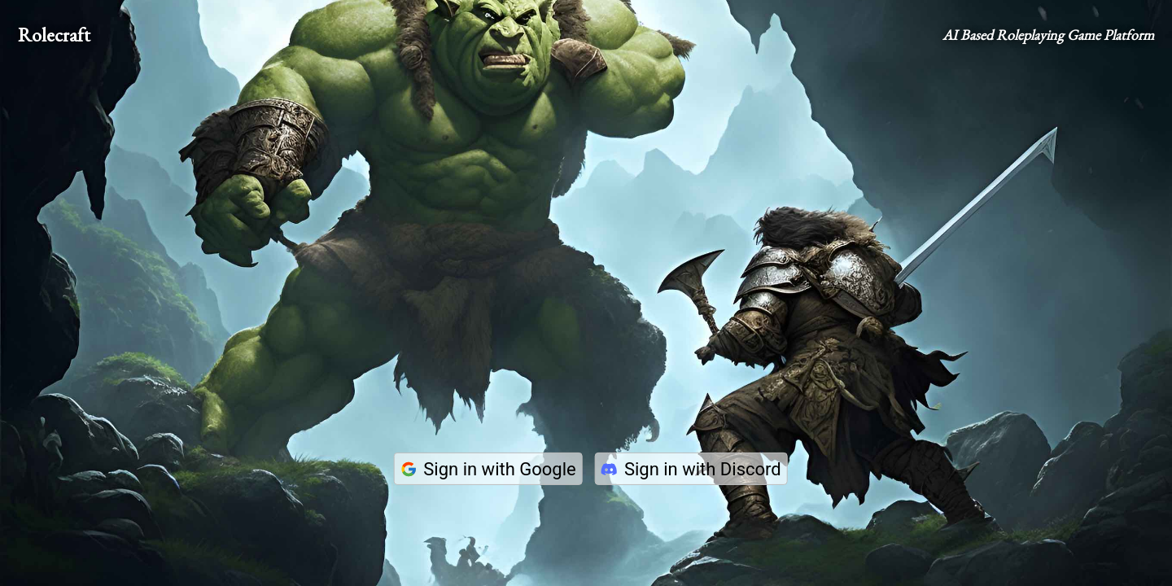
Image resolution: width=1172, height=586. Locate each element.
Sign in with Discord (691, 469)
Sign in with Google (487, 469)
